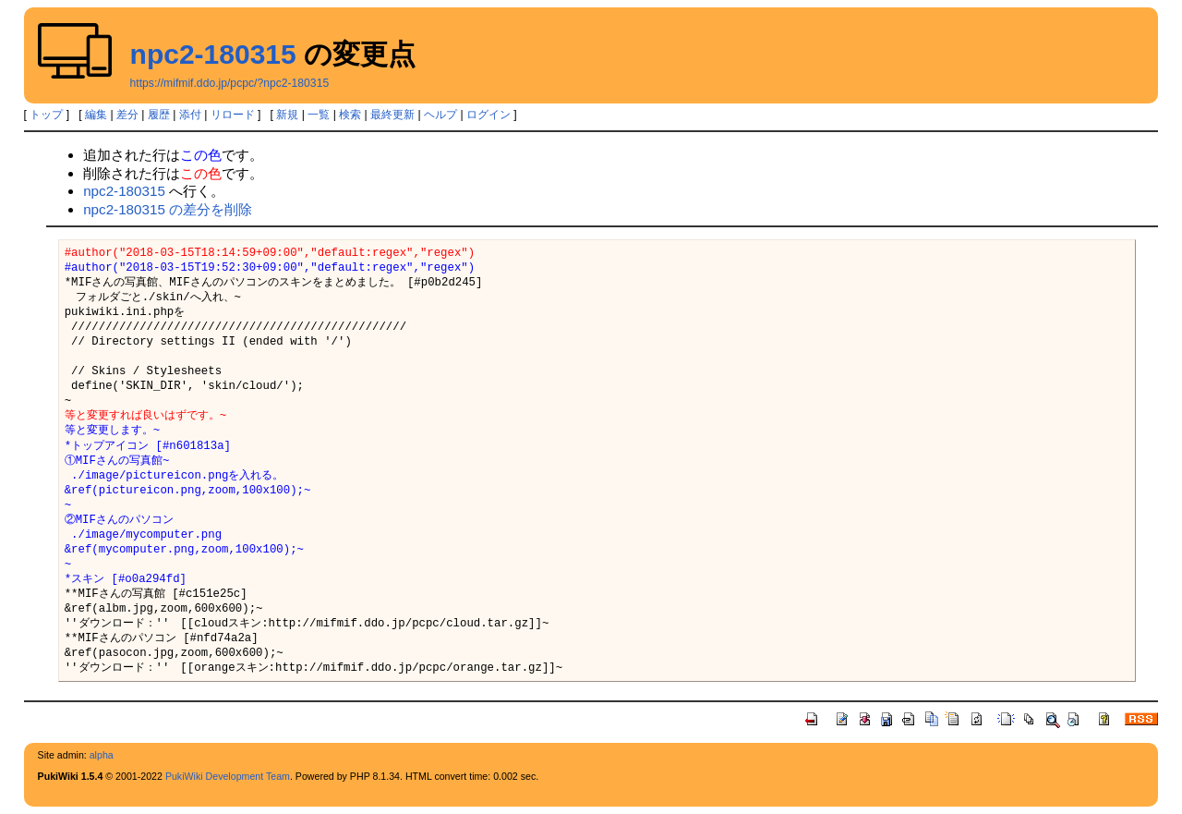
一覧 (319, 114)
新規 (287, 114)
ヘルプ (440, 114)
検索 (350, 114)
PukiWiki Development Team (227, 776)
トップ (46, 114)
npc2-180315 (213, 54)
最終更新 (392, 114)
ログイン (488, 114)
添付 (190, 114)
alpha (102, 754)
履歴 (159, 114)
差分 (127, 114)
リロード (233, 114)
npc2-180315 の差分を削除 (167, 209)
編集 (96, 114)
